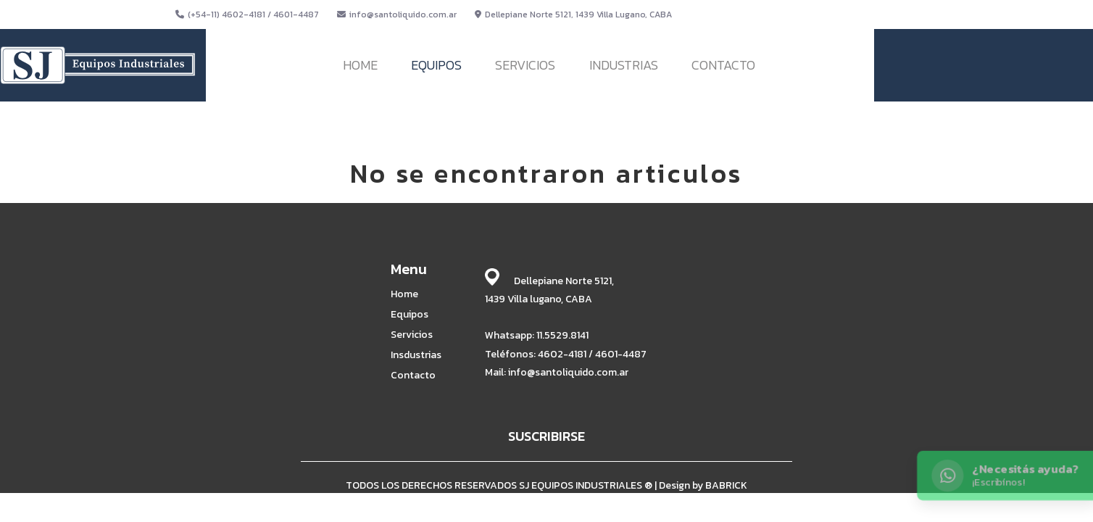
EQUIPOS (436, 65)
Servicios (412, 335)
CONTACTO (723, 65)
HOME (360, 65)
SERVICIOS (525, 65)
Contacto (413, 375)
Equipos (409, 314)
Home (404, 294)
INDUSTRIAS (623, 65)
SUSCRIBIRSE (546, 436)
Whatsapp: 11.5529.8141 (537, 335)
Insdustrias (416, 355)
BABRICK (726, 485)
